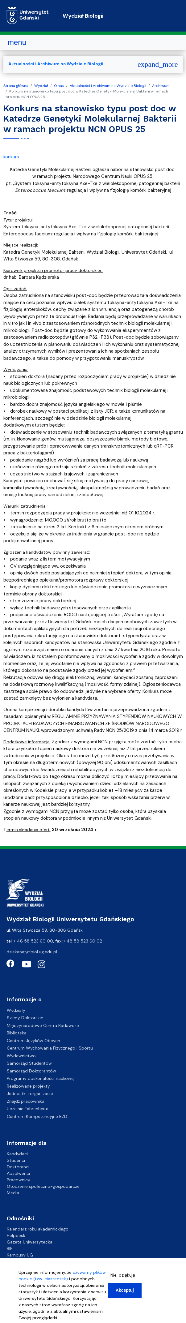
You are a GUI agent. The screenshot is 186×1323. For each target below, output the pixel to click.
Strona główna (15, 85)
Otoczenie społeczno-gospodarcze (43, 1186)
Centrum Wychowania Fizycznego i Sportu (50, 1048)
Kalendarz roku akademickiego (37, 1229)
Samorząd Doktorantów (31, 1071)
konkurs (11, 157)
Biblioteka (17, 1033)
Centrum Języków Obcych (33, 1040)
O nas (59, 85)
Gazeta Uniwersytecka (29, 1242)
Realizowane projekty (28, 1086)
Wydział (41, 85)
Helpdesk (16, 1235)
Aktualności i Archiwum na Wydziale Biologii (108, 85)
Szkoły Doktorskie (25, 1017)
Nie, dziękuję (122, 1275)
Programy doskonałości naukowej (41, 1078)
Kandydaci (17, 1154)
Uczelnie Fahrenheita (27, 1108)
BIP (10, 1248)
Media (13, 1193)
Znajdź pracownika (25, 1101)
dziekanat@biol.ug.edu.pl (31, 952)
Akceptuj (125, 1290)
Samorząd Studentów (29, 1063)
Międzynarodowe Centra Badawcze (43, 1025)
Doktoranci (18, 1167)
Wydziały (16, 1010)
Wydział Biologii (83, 15)
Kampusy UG (20, 1255)
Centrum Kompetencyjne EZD (37, 1116)
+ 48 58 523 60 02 (82, 941)
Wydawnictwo (21, 1056)
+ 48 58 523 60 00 (33, 941)
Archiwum (161, 85)
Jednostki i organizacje (30, 1093)
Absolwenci (18, 1173)
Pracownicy (18, 1180)
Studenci (16, 1160)
